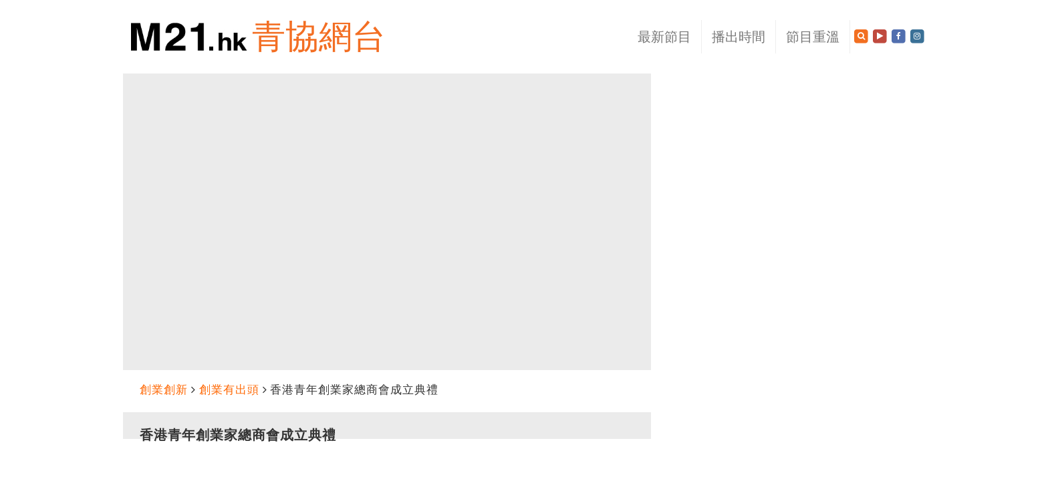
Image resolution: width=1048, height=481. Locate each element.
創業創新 (164, 390)
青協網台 (319, 36)
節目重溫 (812, 37)
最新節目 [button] (664, 37)
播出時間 (738, 37)
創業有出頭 (229, 390)
